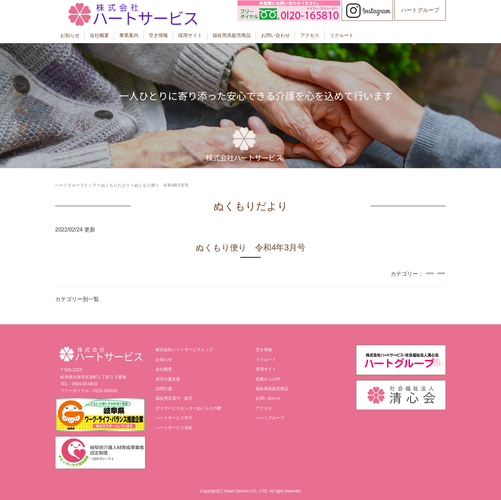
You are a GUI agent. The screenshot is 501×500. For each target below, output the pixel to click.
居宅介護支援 (168, 379)
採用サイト (190, 35)
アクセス (309, 35)
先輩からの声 (268, 379)
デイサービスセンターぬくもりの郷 (188, 408)
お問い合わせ (275, 35)
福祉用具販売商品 (231, 35)
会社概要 (99, 35)
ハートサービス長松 (174, 427)
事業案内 (128, 35)
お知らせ (70, 35)
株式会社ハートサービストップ (184, 349)
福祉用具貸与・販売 (174, 398)
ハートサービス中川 (174, 417)
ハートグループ (420, 10)
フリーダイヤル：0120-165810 (89, 390)
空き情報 (158, 35)
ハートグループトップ (75, 185)
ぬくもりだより (115, 185)
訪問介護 (164, 388)
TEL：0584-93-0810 (79, 384)
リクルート (342, 35)
